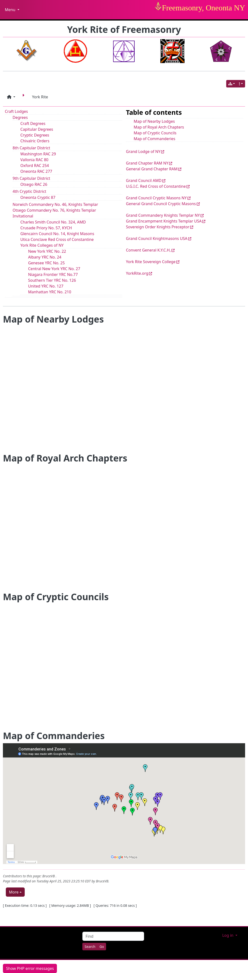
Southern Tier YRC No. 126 (52, 280)
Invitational (23, 216)
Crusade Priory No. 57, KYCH (46, 228)
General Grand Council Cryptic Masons (161, 203)
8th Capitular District (31, 148)
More (14, 892)
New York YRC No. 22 (47, 251)
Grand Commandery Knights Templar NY (163, 215)
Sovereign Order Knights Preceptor (157, 227)
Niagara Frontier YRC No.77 (53, 274)
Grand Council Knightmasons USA (156, 238)
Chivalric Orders (34, 141)
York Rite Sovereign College (151, 261)
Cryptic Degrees (34, 135)
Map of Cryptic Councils (155, 133)
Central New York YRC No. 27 (54, 268)
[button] (11, 96)
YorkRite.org (137, 273)
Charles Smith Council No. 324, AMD (53, 222)
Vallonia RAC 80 (34, 159)
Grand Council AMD (144, 180)
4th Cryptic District (29, 191)
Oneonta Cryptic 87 (37, 197)
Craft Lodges (16, 111)
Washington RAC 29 (38, 154)
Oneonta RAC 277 (36, 171)
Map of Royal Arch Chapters (159, 127)
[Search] (89, 946)
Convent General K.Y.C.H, (148, 250)
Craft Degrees (32, 123)
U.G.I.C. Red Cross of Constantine (156, 186)
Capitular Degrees (36, 129)
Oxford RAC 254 (34, 165)
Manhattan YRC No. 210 (49, 292)
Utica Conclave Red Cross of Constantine (57, 239)
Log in (228, 935)
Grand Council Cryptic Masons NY (156, 198)
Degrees (20, 117)
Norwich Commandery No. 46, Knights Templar (55, 204)
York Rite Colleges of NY (42, 245)
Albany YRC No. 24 (44, 257)
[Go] (101, 946)
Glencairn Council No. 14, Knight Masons (57, 233)
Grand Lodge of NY (143, 151)
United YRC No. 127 (45, 286)
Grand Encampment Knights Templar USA (164, 221)
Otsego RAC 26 (33, 184)
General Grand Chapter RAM (152, 169)
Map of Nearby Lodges (154, 121)
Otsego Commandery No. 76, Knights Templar (54, 210)
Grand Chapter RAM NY (147, 163)
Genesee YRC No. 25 (46, 263)
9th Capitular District (31, 178)
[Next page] (24, 96)
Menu (12, 9)
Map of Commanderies (154, 138)
